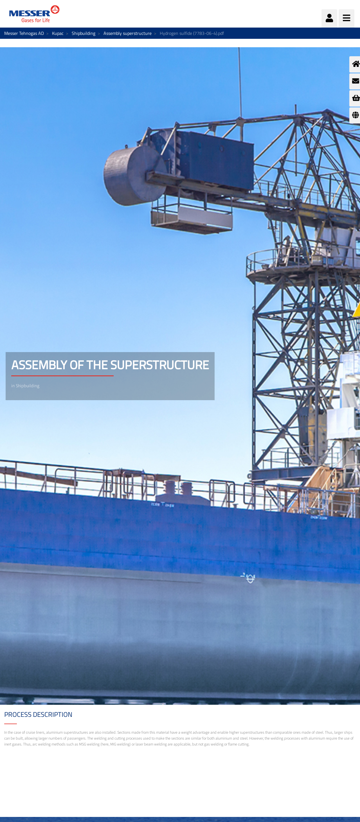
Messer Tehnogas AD (24, 33)
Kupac (58, 33)
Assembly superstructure (128, 33)
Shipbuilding (83, 33)
